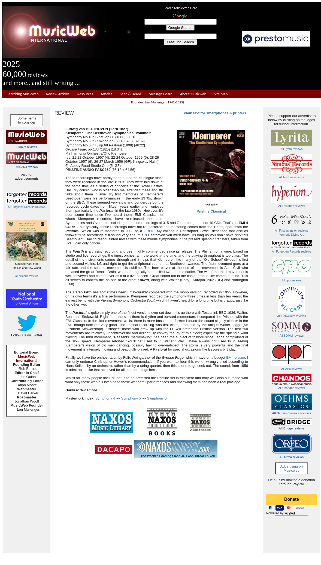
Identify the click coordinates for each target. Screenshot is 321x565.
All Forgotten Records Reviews (26, 206)
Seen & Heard (130, 94)
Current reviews (26, 147)
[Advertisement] (157, 498)
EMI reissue (235, 357)
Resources (85, 94)
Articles (106, 94)
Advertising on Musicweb (291, 468)
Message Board (160, 94)
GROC (149, 231)
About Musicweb (193, 94)
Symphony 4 (105, 398)
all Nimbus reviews (26, 276)
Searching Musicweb (23, 94)
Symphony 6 (156, 398)
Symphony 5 (131, 398)
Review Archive (58, 94)
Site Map (221, 94)
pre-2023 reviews (27, 166)
